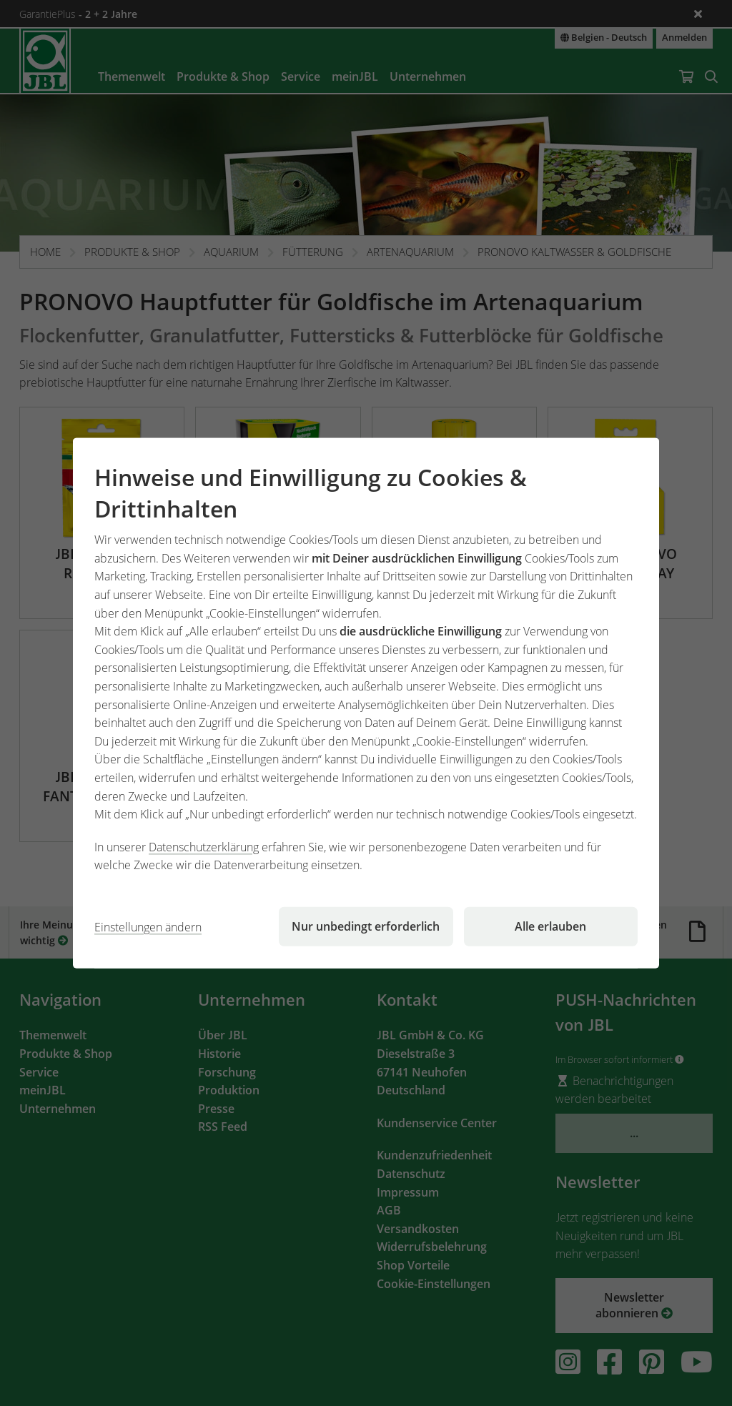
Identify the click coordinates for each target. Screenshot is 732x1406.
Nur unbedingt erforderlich (366, 926)
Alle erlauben (550, 926)
